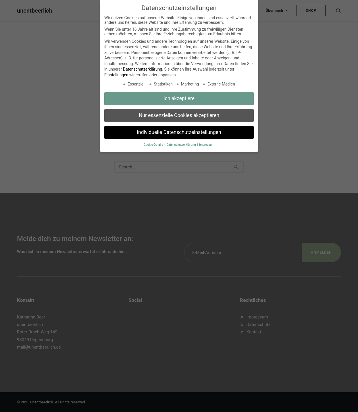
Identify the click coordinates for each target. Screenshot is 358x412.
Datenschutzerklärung (142, 67)
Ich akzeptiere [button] (179, 96)
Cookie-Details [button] (154, 142)
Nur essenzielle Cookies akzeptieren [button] (179, 113)
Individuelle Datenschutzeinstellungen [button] (179, 130)
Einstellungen (116, 72)
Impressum (206, 142)
